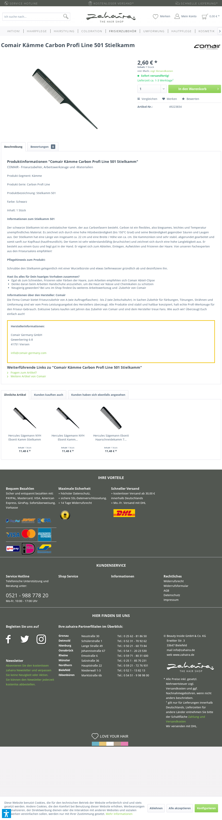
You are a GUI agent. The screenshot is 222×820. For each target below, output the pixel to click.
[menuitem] (39, 17)
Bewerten (190, 99)
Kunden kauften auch (48, 395)
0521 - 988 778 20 (27, 595)
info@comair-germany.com (28, 353)
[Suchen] (72, 17)
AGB (166, 590)
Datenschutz (172, 595)
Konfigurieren (206, 808)
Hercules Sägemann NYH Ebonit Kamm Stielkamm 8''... (30, 437)
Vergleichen (147, 99)
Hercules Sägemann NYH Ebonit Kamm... (84, 437)
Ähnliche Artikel (15, 395)
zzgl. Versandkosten (161, 71)
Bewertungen (42, 146)
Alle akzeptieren (180, 808)
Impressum (171, 600)
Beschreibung (13, 147)
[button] (6, 813)
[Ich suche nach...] (36, 17)
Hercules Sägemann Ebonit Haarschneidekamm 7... (138, 437)
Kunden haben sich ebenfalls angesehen (98, 395)
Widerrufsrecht (174, 581)
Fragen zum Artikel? (22, 372)
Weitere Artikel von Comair (26, 376)
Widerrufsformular (176, 586)
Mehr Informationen (119, 814)
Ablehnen (156, 808)
